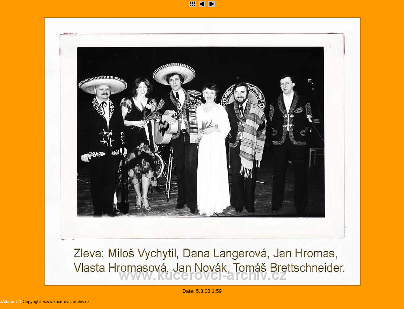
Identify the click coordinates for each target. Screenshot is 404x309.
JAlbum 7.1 (10, 301)
